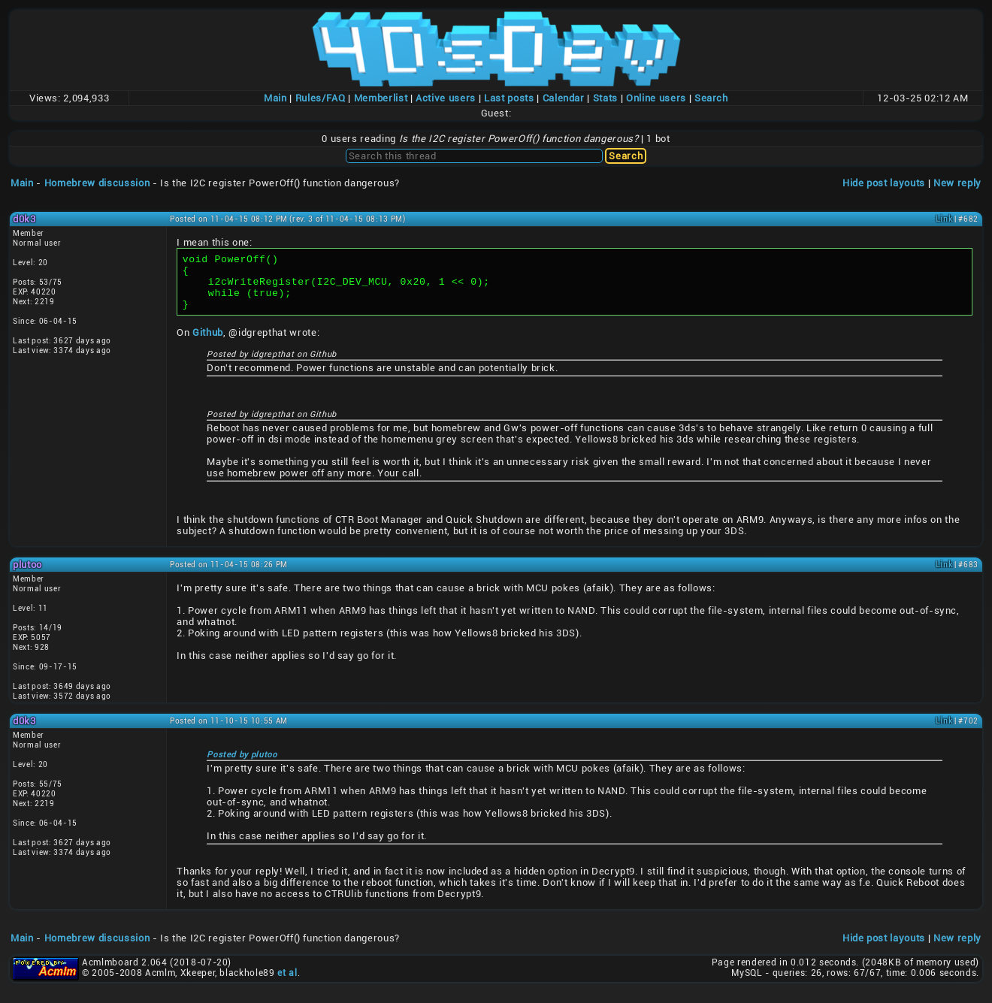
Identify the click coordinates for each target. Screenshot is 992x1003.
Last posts (509, 98)
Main (275, 98)
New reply (957, 183)
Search (711, 98)
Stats (605, 98)
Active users (446, 98)
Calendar (564, 98)
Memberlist (381, 98)
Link (944, 219)
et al (287, 984)
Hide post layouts (883, 183)
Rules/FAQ (320, 98)
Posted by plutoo (242, 766)
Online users (656, 98)
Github (207, 343)
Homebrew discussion (97, 183)
